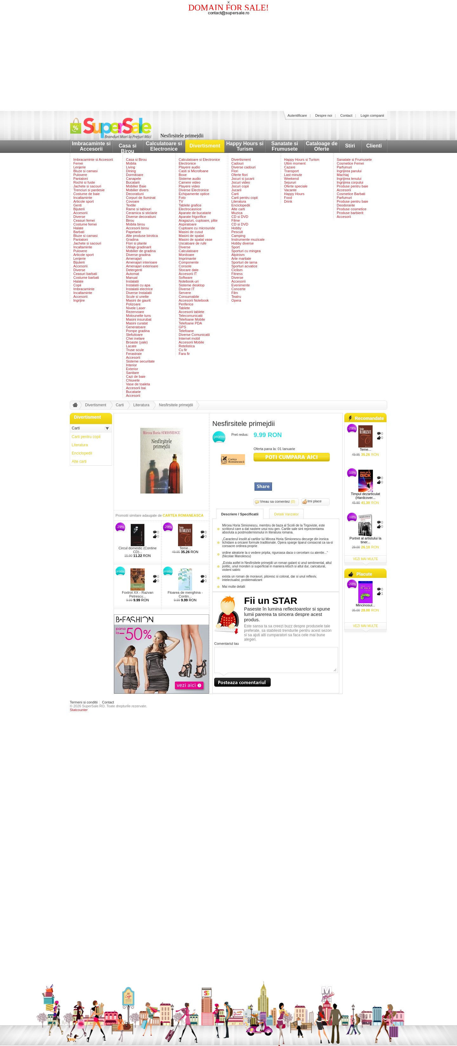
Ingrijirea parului (349, 171)
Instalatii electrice (139, 289)
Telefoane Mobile (192, 319)
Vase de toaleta (138, 384)
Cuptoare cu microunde (197, 228)
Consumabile (189, 296)
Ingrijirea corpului (350, 182)
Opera (236, 300)
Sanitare (132, 373)
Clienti (374, 145)
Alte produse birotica (142, 236)
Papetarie (133, 232)
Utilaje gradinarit (138, 247)
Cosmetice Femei (350, 163)
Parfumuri (344, 167)
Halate (78, 228)
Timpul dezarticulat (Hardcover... (365, 496)
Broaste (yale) (137, 342)
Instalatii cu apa (138, 285)
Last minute (293, 175)
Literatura (238, 201)
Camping (238, 236)
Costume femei (85, 224)
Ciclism (236, 270)
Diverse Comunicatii (194, 335)
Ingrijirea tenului (349, 178)
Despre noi (323, 115)
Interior (131, 365)
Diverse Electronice (194, 190)
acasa (74, 406)
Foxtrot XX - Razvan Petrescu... (137, 594)
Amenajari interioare (141, 262)
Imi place (314, 501)
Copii (77, 285)
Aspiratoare (187, 224)
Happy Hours (294, 194)
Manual (131, 277)
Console (185, 266)
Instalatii (132, 281)
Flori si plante (136, 243)
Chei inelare (135, 338)
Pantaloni (80, 178)
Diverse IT (187, 289)
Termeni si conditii (83, 702)
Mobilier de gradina (141, 251)
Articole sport (83, 201)
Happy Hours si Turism (244, 146)
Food (288, 197)
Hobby (236, 228)
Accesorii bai (136, 388)
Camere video (189, 182)
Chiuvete (133, 380)
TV (181, 201)
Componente (189, 262)
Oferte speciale (296, 186)
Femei (78, 163)
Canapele (133, 178)
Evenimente (240, 285)
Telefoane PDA (190, 323)
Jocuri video (240, 182)
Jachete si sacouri (87, 186)
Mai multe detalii (233, 586)
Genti (77, 205)
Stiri (350, 145)
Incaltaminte (82, 197)
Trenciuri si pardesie (89, 190)
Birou (130, 220)
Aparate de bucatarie (195, 213)
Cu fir (183, 350)
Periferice (186, 304)
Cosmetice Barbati (351, 194)
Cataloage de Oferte (322, 146)
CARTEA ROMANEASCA (183, 515)
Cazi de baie (135, 376)
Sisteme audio (190, 178)
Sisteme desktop (191, 285)
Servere (185, 293)
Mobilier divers (137, 190)
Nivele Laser (135, 308)
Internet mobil (189, 338)
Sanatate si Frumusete (284, 146)
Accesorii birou (137, 228)
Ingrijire (79, 300)
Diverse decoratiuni (141, 217)
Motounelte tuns (138, 315)
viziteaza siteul (292, 457)
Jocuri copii (240, 186)
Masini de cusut (191, 232)
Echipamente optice (194, 194)
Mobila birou (135, 224)
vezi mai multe (365, 559)
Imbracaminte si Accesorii (91, 146)
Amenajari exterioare (142, 266)
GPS (182, 327)
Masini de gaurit (138, 300)
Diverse (79, 217)
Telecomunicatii (190, 315)
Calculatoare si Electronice (164, 146)
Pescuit (237, 232)
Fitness (236, 274)
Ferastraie (134, 354)
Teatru (236, 296)
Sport (235, 247)
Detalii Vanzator (286, 514)
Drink (288, 201)
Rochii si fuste (84, 182)
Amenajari (134, 258)
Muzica (236, 213)
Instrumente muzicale (248, 239)
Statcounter (79, 710)
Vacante (290, 190)
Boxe (183, 175)
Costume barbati (86, 277)
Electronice (187, 163)
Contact (346, 115)
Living (130, 167)
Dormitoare (134, 175)
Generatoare (136, 327)
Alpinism (238, 255)
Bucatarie (133, 392)
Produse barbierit (350, 213)
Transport (291, 171)
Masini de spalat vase (195, 239)
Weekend (291, 178)
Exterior (132, 369)
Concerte (238, 289)
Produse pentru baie (352, 186)
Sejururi (290, 182)
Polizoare (133, 304)
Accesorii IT (188, 274)
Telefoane (186, 331)
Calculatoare (188, 251)
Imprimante (187, 258)
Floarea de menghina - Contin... (185, 594)
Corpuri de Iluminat (141, 197)
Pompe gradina (138, 331)
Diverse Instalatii (139, 293)
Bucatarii (133, 182)
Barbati (78, 232)
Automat (132, 274)
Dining (131, 171)
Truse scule (135, 350)
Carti (235, 194)
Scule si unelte (137, 296)
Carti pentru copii (244, 197)
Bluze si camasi (85, 171)
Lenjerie (79, 167)
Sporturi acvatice (244, 266)
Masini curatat (137, 323)
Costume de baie (86, 194)
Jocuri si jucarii (242, 178)
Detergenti (134, 270)
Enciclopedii (240, 205)
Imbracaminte (84, 289)
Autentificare (297, 115)
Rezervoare (135, 312)
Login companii (372, 115)
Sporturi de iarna (244, 262)
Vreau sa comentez (277, 501)
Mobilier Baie (136, 186)
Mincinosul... (365, 605)
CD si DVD (239, 217)
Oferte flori (239, 175)
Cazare (289, 167)
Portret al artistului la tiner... (365, 540)
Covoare (132, 201)
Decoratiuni (135, 194)
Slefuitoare (134, 335)
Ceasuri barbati (85, 274)
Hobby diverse (242, 243)
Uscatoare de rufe (192, 243)
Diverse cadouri (243, 167)
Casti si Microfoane (194, 171)
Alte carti (238, 209)
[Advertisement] (228, 63)
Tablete (184, 308)
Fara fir (184, 354)
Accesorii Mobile (191, 342)
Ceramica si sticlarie (141, 213)
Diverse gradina (138, 255)
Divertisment (204, 145)
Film (234, 293)
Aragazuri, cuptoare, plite (198, 220)
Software (185, 277)
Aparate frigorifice (192, 217)
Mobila (131, 163)
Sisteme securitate (140, 361)
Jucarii (236, 190)
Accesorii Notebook (194, 300)
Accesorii (80, 213)
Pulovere (80, 175)
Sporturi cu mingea (246, 251)
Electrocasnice (190, 209)
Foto (182, 197)
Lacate (131, 346)
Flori (234, 171)
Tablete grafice (190, 205)
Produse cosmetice (352, 209)
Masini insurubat (138, 319)
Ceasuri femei (84, 220)
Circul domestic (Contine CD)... (138, 550)
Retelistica (187, 346)
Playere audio (189, 167)
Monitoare (186, 255)
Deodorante (346, 205)
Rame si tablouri (138, 209)
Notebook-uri (189, 281)
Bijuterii (79, 209)
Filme (235, 220)
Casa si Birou (127, 148)
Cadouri (237, 163)
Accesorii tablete (191, 312)
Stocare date (188, 270)
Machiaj (343, 175)
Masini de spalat (191, 236)
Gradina (132, 239)
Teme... (185, 548)
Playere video (189, 186)
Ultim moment (295, 163)
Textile (131, 205)
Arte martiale (241, 258)
